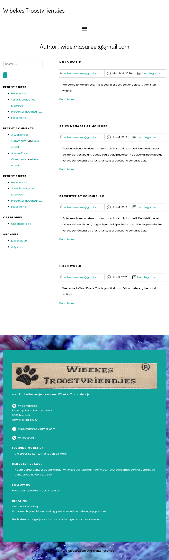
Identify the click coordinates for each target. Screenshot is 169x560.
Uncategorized (21, 224)
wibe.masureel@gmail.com (82, 73)
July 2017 (17, 247)
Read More (66, 99)
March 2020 (19, 241)
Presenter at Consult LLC (27, 112)
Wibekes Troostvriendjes (34, 11)
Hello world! (19, 93)
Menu (84, 29)
